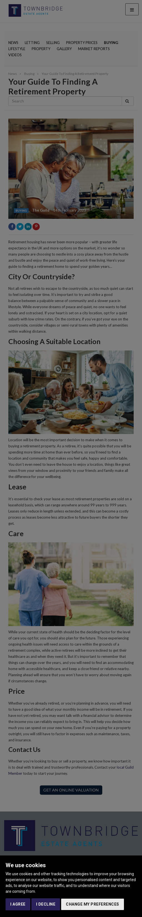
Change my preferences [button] (92, 904)
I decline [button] (46, 904)
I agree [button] (18, 904)
